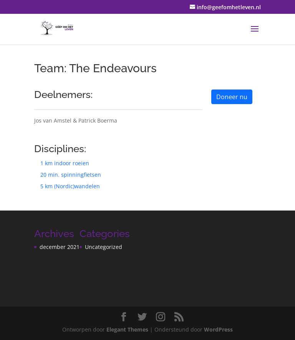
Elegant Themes (127, 329)
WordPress (218, 329)
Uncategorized (103, 246)
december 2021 (60, 246)
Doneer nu (231, 97)
